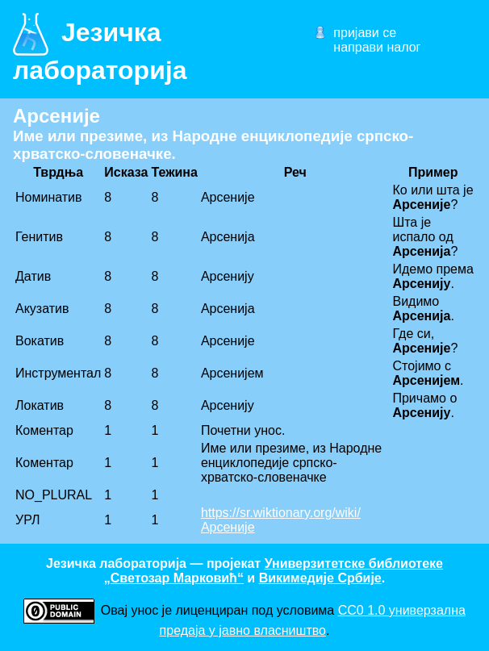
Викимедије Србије (320, 578)
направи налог (376, 47)
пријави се (364, 33)
